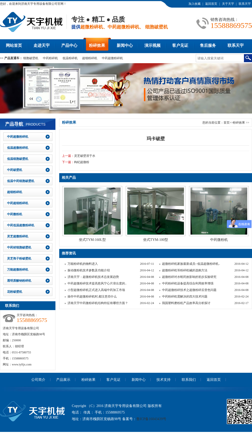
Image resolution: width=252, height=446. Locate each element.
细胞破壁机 (30, 58)
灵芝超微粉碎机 (17, 236)
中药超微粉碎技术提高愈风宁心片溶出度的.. (97, 283)
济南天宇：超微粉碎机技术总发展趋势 (93, 277)
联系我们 (189, 380)
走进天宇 (42, 45)
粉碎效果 (97, 45)
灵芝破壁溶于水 (84, 156)
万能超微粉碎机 (17, 269)
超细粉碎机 (89, 58)
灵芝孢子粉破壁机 (19, 258)
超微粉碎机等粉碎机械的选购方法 (184, 270)
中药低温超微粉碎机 (20, 225)
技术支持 (163, 380)
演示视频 (152, 45)
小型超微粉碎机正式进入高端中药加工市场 (96, 290)
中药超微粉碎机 (112, 58)
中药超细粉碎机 (17, 203)
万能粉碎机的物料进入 (83, 264)
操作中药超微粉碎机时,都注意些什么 (92, 296)
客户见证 (180, 45)
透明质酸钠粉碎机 (19, 280)
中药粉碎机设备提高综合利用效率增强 (187, 283)
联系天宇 (245, 4)
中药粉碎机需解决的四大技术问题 (184, 296)
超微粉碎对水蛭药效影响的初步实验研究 (189, 277)
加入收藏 (194, 4)
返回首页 (211, 4)
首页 (227, 122)
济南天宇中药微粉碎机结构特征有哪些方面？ (98, 303)
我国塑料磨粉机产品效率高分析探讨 (186, 303)
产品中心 (69, 45)
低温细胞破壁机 (17, 159)
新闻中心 (125, 45)
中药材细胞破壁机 (19, 247)
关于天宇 (228, 4)
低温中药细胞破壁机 (20, 181)
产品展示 (63, 380)
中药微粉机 (14, 214)
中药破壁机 (14, 170)
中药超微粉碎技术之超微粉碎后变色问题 (189, 290)
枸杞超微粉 (81, 162)
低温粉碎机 (70, 58)
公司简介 (38, 380)
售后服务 (208, 45)
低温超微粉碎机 (17, 148)
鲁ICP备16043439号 (151, 419)
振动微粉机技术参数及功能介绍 (89, 270)
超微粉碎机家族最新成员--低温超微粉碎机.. (191, 264)
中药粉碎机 (50, 58)
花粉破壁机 (14, 291)
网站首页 (14, 45)
